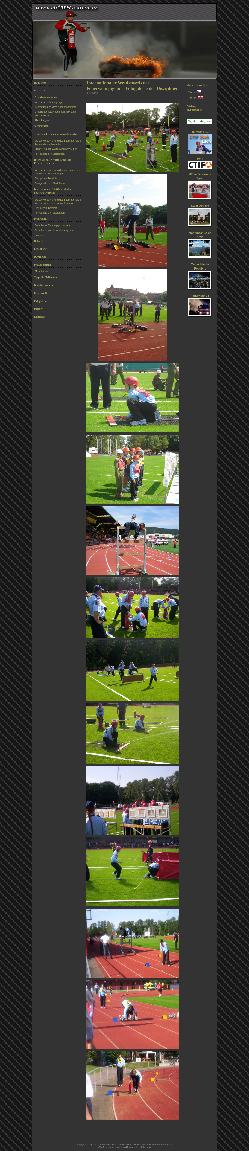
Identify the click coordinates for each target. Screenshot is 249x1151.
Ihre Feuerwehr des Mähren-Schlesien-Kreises (145, 1144)
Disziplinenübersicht (46, 178)
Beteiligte (39, 241)
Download (40, 256)
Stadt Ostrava (200, 205)
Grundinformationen (46, 97)
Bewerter (40, 235)
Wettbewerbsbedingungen (49, 102)
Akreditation (41, 271)
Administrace (143, 1147)
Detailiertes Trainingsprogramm (52, 225)
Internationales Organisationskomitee (56, 106)
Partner (38, 309)
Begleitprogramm (44, 285)
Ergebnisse (40, 248)
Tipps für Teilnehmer (46, 277)
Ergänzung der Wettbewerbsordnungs (56, 149)
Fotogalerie (40, 301)
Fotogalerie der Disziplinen (50, 153)
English (192, 97)
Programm (40, 218)
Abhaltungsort (42, 120)
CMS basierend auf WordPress (115, 1147)
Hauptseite (40, 82)
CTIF (200, 159)
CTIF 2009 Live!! (199, 132)
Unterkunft (40, 293)
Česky (191, 92)
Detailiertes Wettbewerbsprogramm (54, 230)
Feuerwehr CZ (200, 295)
